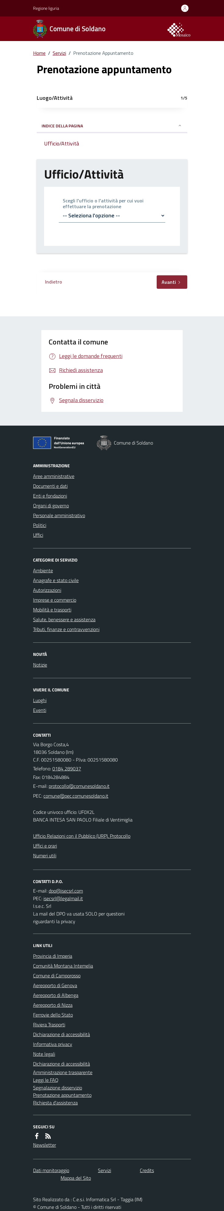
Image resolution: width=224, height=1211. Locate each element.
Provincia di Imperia (52, 956)
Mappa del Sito (76, 1178)
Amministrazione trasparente (62, 1072)
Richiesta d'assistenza (55, 1102)
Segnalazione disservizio (57, 1087)
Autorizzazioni (47, 590)
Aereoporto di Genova (55, 985)
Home (39, 53)
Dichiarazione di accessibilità (61, 1034)
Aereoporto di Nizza (53, 1005)
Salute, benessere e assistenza (64, 619)
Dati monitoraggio (51, 1170)
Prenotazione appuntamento (62, 1095)
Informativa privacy (52, 1044)
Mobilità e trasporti (52, 609)
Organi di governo (51, 505)
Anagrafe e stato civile (56, 580)
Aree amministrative (53, 476)
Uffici (38, 535)
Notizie (40, 664)
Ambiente (43, 570)
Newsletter (44, 1145)
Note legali (44, 1054)
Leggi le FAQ (45, 1080)
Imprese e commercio (54, 600)
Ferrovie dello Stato (53, 1014)
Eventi (39, 710)
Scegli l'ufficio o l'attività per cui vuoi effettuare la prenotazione (103, 203)
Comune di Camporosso (56, 975)
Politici (39, 525)
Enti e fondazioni (50, 495)
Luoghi (40, 700)
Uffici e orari (45, 845)
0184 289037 (66, 768)
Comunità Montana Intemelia (63, 965)
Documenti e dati (50, 486)
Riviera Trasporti (49, 1024)
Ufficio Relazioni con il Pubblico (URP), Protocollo (81, 836)
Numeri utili (44, 855)
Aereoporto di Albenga (55, 995)
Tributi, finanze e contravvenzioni (66, 629)
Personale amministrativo (59, 515)
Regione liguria (46, 8)
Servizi (59, 53)
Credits (147, 1170)
